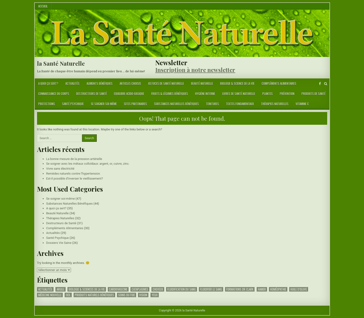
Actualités (72, 83)
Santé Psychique (73, 103)
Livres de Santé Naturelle (238, 93)
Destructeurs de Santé (91, 93)
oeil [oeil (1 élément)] (68, 295)
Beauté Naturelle (202, 83)
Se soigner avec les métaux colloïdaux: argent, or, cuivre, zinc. (88, 163)
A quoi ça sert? (48, 83)
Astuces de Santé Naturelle (166, 83)
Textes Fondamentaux (240, 103)
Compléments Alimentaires (279, 83)
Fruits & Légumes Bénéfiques (169, 93)
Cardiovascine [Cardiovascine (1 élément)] (118, 289)
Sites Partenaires (135, 103)
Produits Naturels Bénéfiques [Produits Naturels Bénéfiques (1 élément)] (94, 295)
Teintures (212, 103)
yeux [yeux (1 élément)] (155, 295)
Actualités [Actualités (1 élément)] (45, 289)
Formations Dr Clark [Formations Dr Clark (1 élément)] (239, 289)
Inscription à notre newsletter (195, 69)
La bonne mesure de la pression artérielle (74, 159)
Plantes (267, 93)
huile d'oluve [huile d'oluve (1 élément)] (298, 289)
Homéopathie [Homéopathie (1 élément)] (278, 289)
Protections (46, 103)
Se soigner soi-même (104, 103)
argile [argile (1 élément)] (60, 289)
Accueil (43, 6)
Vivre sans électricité (60, 168)
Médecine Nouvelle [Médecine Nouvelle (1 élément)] (50, 295)
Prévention (287, 93)
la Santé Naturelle (61, 63)
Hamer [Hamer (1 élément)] (262, 289)
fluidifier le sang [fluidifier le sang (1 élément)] (211, 289)
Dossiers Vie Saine (58, 243)
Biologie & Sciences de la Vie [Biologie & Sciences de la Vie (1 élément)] (87, 289)
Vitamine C (302, 103)
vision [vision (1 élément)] (143, 295)
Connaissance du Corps (53, 93)
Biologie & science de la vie (237, 83)
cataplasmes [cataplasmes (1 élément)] (140, 289)
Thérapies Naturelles (275, 103)
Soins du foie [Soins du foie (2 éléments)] (126, 295)
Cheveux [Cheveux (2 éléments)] (158, 289)
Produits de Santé (313, 93)
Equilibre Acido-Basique (129, 93)
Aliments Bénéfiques (100, 83)
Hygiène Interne (205, 93)
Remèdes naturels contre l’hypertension (73, 173)
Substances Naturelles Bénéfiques (176, 103)
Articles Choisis (130, 83)
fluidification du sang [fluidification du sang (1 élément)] (181, 289)
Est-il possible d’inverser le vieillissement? (74, 178)
